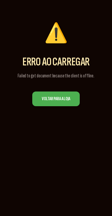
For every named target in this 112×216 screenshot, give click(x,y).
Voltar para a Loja (56, 99)
